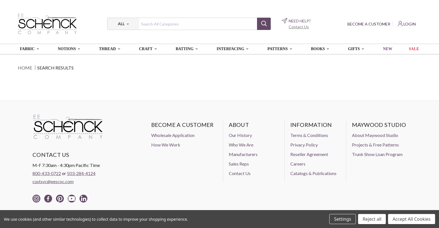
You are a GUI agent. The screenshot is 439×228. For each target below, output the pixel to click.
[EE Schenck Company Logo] (47, 24)
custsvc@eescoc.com (53, 181)
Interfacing (234, 49)
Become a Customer (368, 24)
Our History (240, 135)
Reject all (372, 219)
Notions (70, 49)
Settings (342, 219)
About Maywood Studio (375, 135)
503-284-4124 (81, 173)
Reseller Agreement (309, 154)
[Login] (406, 23)
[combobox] (189, 24)
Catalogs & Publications (313, 173)
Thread (111, 49)
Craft (149, 49)
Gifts (357, 49)
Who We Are (241, 144)
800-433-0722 (46, 173)
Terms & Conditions (309, 135)
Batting (188, 49)
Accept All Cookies (412, 219)
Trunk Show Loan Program (377, 154)
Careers (297, 163)
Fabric (30, 49)
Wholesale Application (173, 135)
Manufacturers (243, 154)
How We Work (165, 144)
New (387, 49)
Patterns (280, 49)
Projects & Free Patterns (375, 144)
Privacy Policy (304, 144)
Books (321, 49)
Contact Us (299, 26)
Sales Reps (239, 163)
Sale (414, 49)
